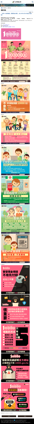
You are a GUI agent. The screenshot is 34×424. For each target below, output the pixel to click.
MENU (1, 2)
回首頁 (25, 416)
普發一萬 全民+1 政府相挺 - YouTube (9, 26)
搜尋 (33, 2)
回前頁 (9, 416)
